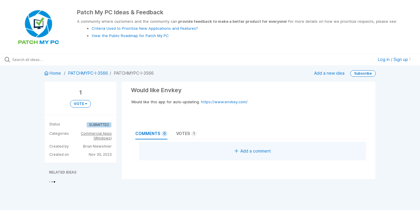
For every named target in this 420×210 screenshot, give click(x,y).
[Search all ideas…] (49, 59)
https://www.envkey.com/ (224, 101)
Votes (186, 133)
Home (53, 73)
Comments (151, 133)
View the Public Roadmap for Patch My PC (130, 35)
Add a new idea (329, 73)
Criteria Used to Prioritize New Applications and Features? (145, 28)
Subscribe (363, 73)
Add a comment (253, 150)
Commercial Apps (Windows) (96, 135)
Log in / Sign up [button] (394, 59)
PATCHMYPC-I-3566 (88, 73)
